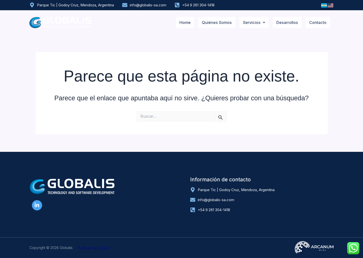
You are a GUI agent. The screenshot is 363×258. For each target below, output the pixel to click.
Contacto (317, 22)
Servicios (250, 22)
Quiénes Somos (212, 22)
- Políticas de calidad (92, 248)
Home (179, 22)
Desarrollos (285, 22)
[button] (250, 22)
